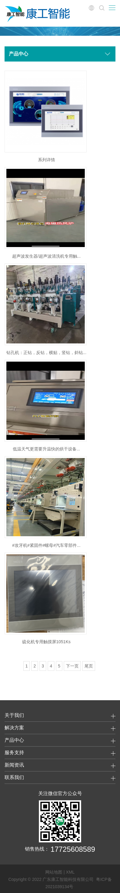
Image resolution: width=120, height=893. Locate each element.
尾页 (88, 666)
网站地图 (53, 872)
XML (70, 872)
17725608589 (72, 849)
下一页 (72, 666)
